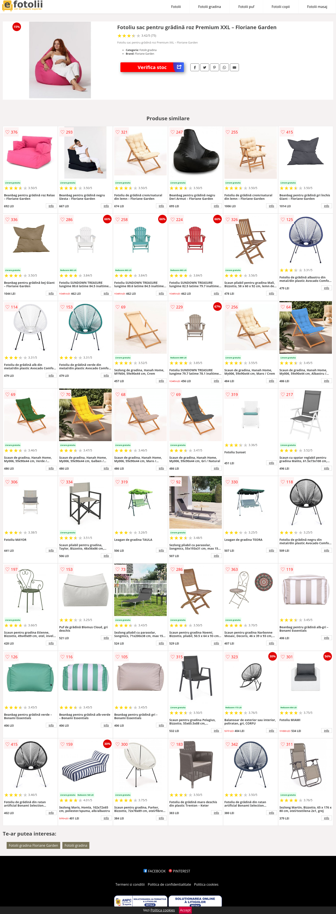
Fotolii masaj (317, 6)
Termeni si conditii (130, 884)
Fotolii (176, 6)
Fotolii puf (246, 6)
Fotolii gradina (209, 6)
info (51, 206)
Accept (185, 910)
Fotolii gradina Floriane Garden (33, 845)
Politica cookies (206, 884)
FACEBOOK (155, 871)
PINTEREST (179, 871)
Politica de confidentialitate (169, 884)
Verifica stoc (161, 67)
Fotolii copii (281, 6)
